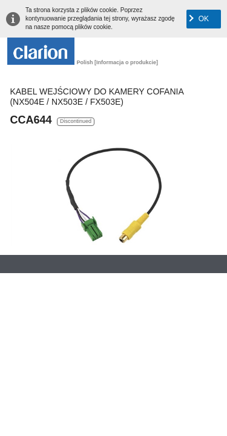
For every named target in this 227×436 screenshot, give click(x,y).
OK (204, 19)
